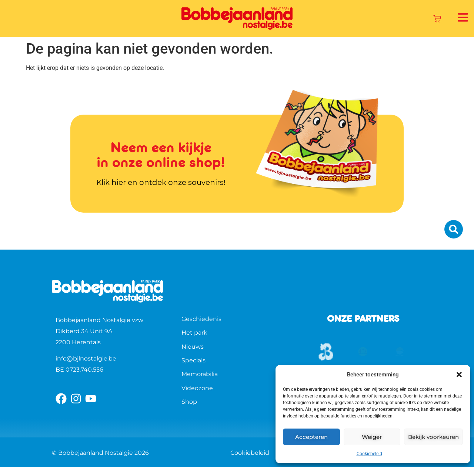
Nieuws (192, 346)
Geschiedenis (201, 318)
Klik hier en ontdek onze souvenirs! (161, 182)
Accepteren (311, 436)
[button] (459, 374)
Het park (194, 332)
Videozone (197, 388)
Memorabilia (199, 374)
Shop (189, 401)
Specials (193, 360)
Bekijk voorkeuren (433, 436)
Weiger (372, 436)
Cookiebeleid (369, 453)
